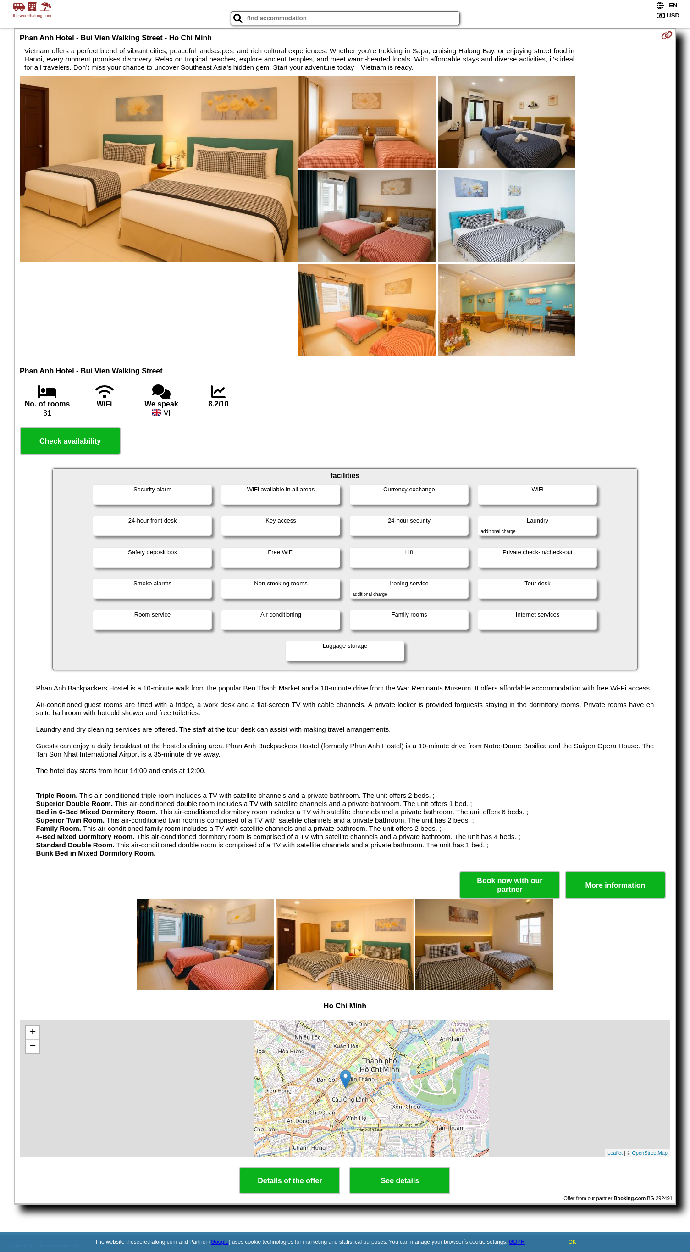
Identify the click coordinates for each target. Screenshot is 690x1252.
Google (220, 1242)
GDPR (517, 1242)
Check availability (70, 441)
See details (400, 1181)
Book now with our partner (509, 885)
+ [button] (33, 1033)
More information (615, 885)
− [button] (33, 1046)
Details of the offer (290, 1181)
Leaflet (615, 1153)
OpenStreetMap (650, 1153)
